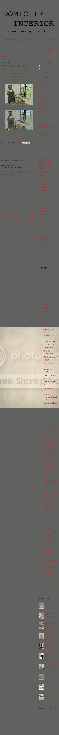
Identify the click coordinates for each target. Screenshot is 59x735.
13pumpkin (42, 81)
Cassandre (42, 124)
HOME (4, 56)
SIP (40, 236)
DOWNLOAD (18, 139)
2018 (44, 272)
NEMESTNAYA (44, 202)
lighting (41, 178)
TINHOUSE (43, 251)
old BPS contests (44, 212)
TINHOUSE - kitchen (50, 465)
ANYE (41, 90)
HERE (24, 76)
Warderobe (47, 634)
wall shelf (42, 257)
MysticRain (43, 196)
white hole (46, 547)
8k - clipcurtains (48, 551)
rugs (40, 233)
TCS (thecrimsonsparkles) (47, 245)
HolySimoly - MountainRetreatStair (50, 397)
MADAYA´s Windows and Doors (49, 657)
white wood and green (50, 480)
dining (41, 148)
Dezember (47, 301)
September (47, 312)
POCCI (41, 230)
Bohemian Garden (50, 604)
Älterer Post (32, 217)
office (40, 205)
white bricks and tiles (50, 335)
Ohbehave (42, 208)
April (46, 585)
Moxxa (41, 193)
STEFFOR (42, 239)
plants (41, 224)
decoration (19, 145)
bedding (41, 100)
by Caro (41, 118)
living (41, 181)
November (47, 304)
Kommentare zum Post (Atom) (19, 222)
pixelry (41, 221)
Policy (13, 56)
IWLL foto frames (45, 166)
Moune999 (43, 190)
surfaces (41, 242)
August (46, 315)
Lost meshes (43, 184)
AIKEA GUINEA (45, 87)
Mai (45, 326)
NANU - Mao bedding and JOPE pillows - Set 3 (50, 492)
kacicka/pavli (43, 172)
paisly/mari (43, 218)
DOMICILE (49, 50)
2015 (43, 283)
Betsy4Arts (43, 103)
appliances (42, 93)
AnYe (30, 56)
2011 (43, 297)
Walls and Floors (44, 260)
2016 (44, 279)
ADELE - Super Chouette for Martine (48, 525)
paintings (42, 215)
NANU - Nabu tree (49, 375)
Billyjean (22, 56)
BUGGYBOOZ (44, 112)
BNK (40, 109)
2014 (44, 286)
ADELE (42, 84)
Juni (45, 322)
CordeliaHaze (43, 136)
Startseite (19, 217)
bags (40, 96)
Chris (41, 69)
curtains (41, 139)
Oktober (47, 308)
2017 (43, 276)
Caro (41, 66)
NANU (41, 199)
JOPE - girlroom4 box (50, 538)
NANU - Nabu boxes (50, 437)
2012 (44, 294)
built (40, 115)
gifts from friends (44, 157)
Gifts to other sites (45, 160)
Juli (45, 319)
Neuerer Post (5, 217)
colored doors (47, 433)
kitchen (41, 175)
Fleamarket (43, 154)
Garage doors (47, 385)
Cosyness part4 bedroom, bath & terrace (50, 626)
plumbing (42, 227)
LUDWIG (42, 187)
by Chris (10, 145)
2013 (44, 290)
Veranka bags (48, 685)
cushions (42, 142)
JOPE (27, 145)
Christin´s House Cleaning (47, 127)
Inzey (41, 163)
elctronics (42, 151)
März (46, 589)
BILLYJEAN (43, 106)
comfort (41, 133)
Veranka (42, 254)
